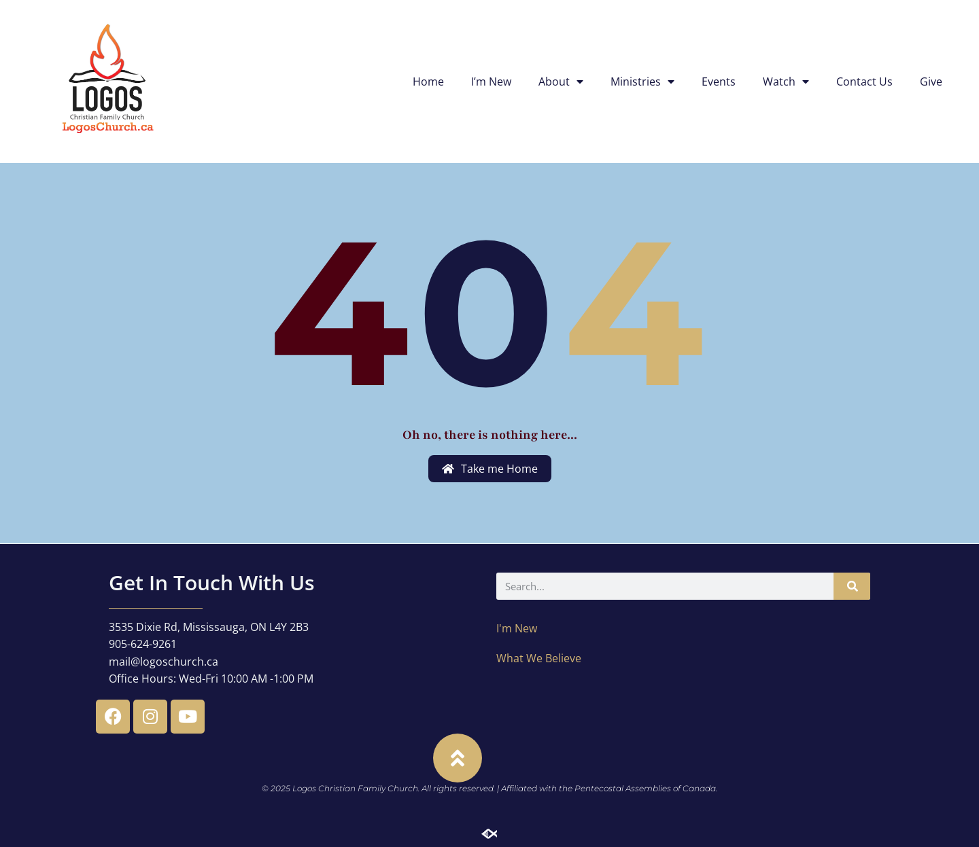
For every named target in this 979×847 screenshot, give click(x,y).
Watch (786, 81)
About (560, 81)
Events (719, 81)
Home (428, 81)
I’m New (491, 81)
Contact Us (864, 81)
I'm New (516, 628)
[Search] (852, 586)
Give (931, 81)
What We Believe (538, 658)
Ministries (642, 81)
